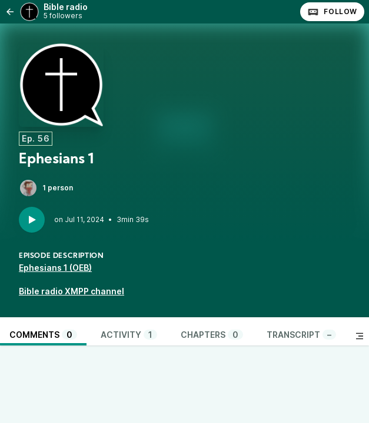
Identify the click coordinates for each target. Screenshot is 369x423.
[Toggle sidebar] (359, 336)
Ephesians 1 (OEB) (55, 268)
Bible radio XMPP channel (71, 291)
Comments (43, 335)
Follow (332, 12)
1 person (46, 188)
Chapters (212, 335)
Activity (129, 335)
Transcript (301, 335)
